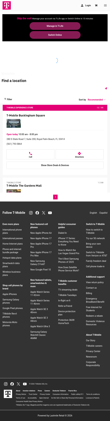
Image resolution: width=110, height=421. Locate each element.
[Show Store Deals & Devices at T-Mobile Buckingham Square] (55, 165)
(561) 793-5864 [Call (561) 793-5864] (14, 144)
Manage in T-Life (55, 26)
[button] (97, 99)
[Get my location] (106, 88)
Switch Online (55, 35)
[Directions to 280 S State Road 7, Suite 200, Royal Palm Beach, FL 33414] (80, 154)
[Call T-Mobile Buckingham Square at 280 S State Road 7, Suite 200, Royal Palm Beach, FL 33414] (30, 154)
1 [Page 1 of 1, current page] (55, 197)
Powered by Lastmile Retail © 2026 (55, 415)
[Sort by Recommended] (97, 100)
